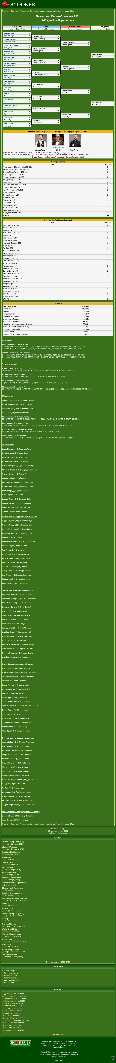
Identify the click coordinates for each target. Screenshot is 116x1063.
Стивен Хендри (9, 42)
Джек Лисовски (8, 640)
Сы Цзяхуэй (10, 1028)
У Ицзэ (8, 1015)
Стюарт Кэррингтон (21, 788)
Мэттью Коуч (7, 767)
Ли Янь (6, 102)
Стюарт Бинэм (9, 117)
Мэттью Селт (8, 72)
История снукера (11, 973)
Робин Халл (23, 710)
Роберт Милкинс (9, 108)
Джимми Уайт (26, 632)
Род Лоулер (22, 727)
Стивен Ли (7, 87)
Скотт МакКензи (27, 805)
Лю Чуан (5, 681)
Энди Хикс (6, 714)
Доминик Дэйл (9, 54)
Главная (5, 11)
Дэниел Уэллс (23, 759)
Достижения (9, 982)
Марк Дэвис (8, 60)
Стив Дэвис (8, 48)
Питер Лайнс (8, 96)
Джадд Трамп (10, 994)
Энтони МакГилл (25, 628)
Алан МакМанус (8, 636)
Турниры (14, 11)
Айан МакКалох (23, 603)
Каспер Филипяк (26, 816)
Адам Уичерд (21, 697)
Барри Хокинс (11, 1018)
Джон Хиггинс (10, 1003)
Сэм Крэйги (25, 689)
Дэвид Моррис (8, 796)
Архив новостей (10, 975)
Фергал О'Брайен (9, 567)
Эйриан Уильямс (58, 147)
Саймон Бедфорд (24, 800)
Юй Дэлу (5, 784)
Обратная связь (10, 978)
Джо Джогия (8, 84)
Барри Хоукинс (8, 521)
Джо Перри (6, 575)
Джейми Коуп (7, 554)
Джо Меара (32, 779)
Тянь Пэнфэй (25, 607)
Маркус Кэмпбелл (10, 66)
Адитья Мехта (26, 792)
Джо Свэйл (6, 718)
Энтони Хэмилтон (23, 579)
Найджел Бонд (26, 533)
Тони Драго (26, 657)
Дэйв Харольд (8, 649)
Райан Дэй (7, 126)
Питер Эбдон (7, 571)
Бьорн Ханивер (8, 755)
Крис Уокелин (11, 1023)
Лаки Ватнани (8, 820)
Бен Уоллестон (29, 541)
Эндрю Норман (23, 731)
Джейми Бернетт (23, 583)
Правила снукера (11, 970)
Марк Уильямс (10, 1006)
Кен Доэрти (7, 562)
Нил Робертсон (10, 998)
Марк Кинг (6, 546)
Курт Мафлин (30, 672)
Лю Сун (5, 693)
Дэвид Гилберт (28, 644)
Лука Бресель (26, 750)
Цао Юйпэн (23, 619)
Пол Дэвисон (7, 771)
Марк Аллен (10, 1025)
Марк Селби (9, 1008)
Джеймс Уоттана (9, 677)
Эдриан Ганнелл (9, 114)
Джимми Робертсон (28, 599)
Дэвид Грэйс (27, 722)
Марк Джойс (28, 653)
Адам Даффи (25, 594)
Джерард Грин (26, 525)
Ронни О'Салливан (13, 1020)
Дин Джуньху (10, 1030)
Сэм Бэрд (26, 702)
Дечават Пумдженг (26, 742)
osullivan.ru (66, 1056)
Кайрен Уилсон (10, 996)
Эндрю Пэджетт (8, 763)
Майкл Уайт (22, 537)
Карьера (7, 985)
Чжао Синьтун (10, 1001)
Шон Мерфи (9, 1011)
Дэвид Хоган (24, 746)
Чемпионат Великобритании (32, 11)
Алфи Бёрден (8, 668)
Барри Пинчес (8, 685)
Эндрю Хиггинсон (9, 529)
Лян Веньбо (7, 611)
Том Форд (7, 78)
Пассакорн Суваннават (28, 706)
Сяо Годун (20, 550)
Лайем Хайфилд (9, 775)
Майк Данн (6, 624)
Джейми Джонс (24, 558)
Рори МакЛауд (9, 36)
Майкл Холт (7, 615)
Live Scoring (62, 833)
